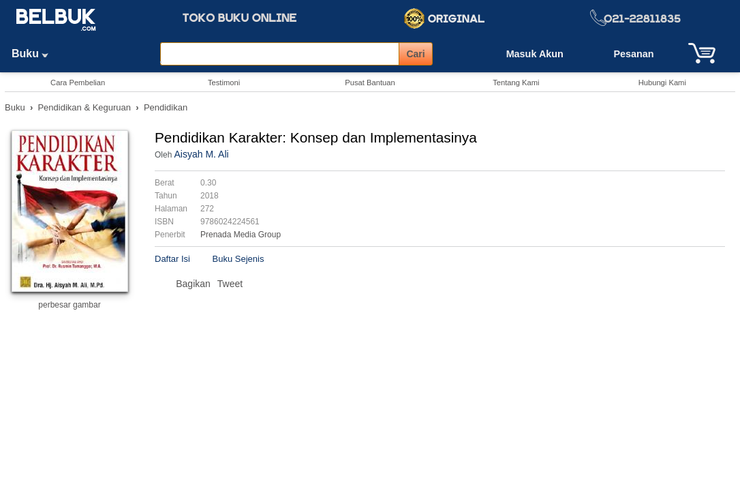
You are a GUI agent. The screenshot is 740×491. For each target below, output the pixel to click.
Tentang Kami (516, 82)
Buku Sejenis (238, 259)
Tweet (230, 283)
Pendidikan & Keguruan (84, 107)
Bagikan (193, 283)
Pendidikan (165, 107)
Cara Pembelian (77, 82)
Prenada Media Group (240, 234)
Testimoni (224, 82)
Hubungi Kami (662, 82)
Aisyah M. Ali (201, 154)
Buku (35, 53)
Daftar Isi (172, 259)
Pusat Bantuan (370, 82)
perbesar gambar (69, 305)
